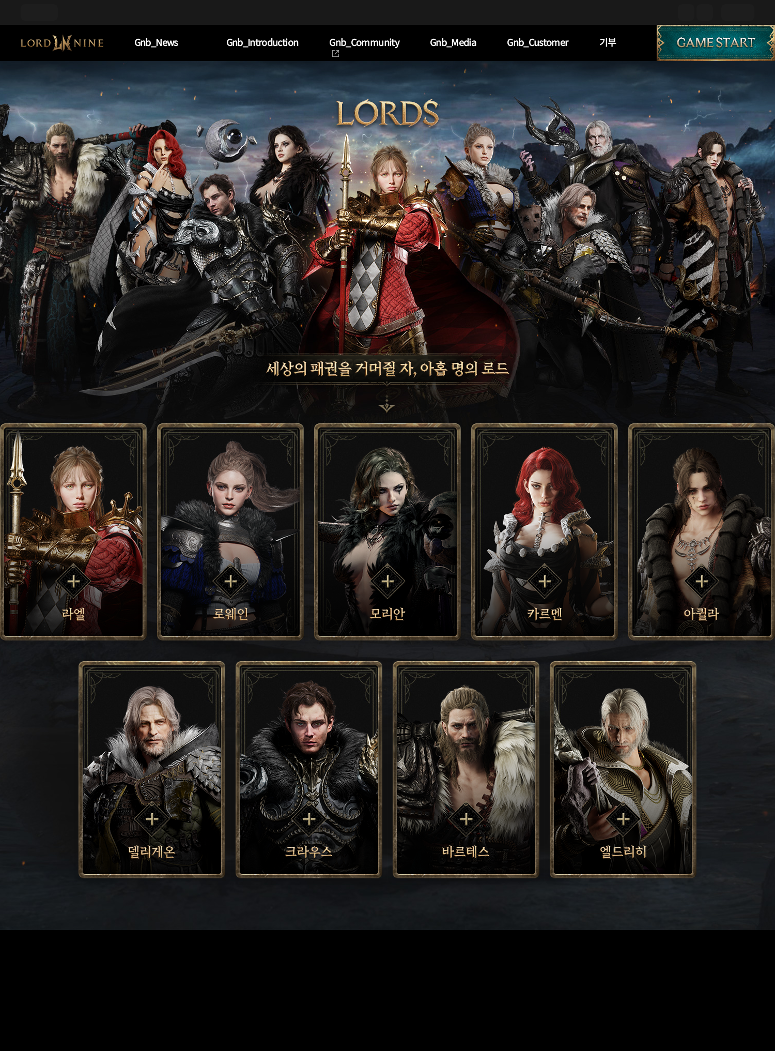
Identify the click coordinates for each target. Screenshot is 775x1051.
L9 (62, 43)
